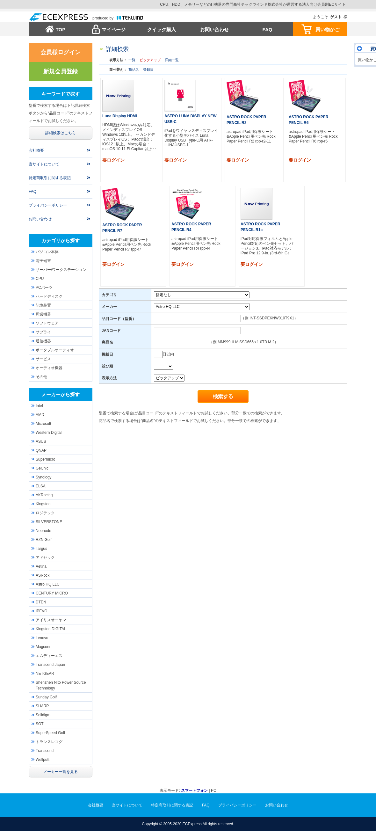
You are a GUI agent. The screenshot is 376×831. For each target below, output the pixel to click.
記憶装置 (43, 305)
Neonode (43, 530)
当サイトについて (44, 164)
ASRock (42, 575)
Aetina (41, 566)
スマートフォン (194, 790)
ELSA (41, 486)
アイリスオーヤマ (51, 620)
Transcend (45, 750)
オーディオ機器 (49, 368)
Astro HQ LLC (48, 584)
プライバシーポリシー (48, 205)
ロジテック (45, 513)
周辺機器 (43, 314)
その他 (41, 377)
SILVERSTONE (49, 522)
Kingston (43, 504)
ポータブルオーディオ (55, 350)
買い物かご (327, 29)
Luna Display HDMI (119, 116)
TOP (61, 29)
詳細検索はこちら (60, 133)
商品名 (133, 69)
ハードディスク (49, 296)
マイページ (114, 29)
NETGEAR (45, 673)
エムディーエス (49, 655)
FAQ (267, 29)
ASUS (41, 441)
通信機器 (43, 341)
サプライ (43, 332)
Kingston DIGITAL (51, 629)
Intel (39, 406)
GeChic (42, 468)
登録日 (148, 69)
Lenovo (42, 638)
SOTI (40, 724)
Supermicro (45, 459)
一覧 (131, 60)
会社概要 (36, 150)
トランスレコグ (49, 742)
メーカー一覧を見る (60, 771)
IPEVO (41, 611)
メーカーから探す (60, 394)
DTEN (41, 602)
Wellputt (42, 759)
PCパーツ (44, 287)
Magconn (43, 647)
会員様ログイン (60, 52)
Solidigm (43, 715)
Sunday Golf (46, 697)
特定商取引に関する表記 (50, 178)
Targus (41, 548)
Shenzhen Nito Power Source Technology (61, 685)
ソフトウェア (47, 323)
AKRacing (44, 495)
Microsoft (43, 423)
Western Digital (48, 432)
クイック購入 (161, 29)
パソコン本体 (47, 252)
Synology (43, 477)
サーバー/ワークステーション (61, 269)
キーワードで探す (60, 94)
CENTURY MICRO (52, 593)
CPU (40, 278)
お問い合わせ (214, 29)
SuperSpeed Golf (50, 733)
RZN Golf (44, 539)
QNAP (41, 450)
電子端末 (43, 261)
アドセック (45, 557)
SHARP (42, 706)
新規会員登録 (60, 71)
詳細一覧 (172, 60)
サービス (43, 359)
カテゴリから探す (60, 240)
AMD (40, 414)
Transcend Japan (50, 664)
